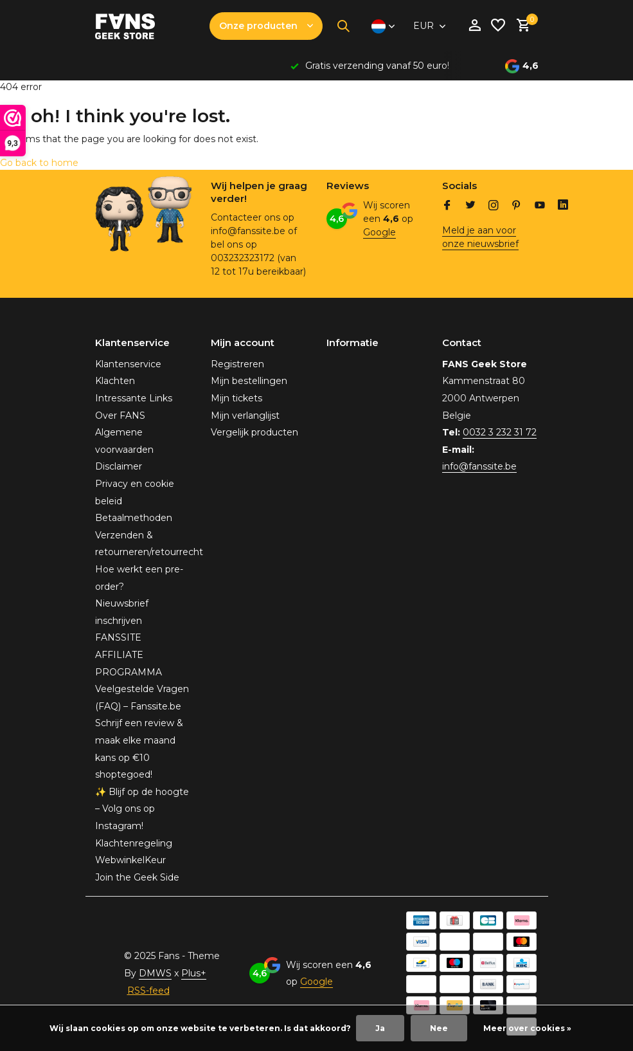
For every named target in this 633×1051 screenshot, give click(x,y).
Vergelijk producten (254, 432)
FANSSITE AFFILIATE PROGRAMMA (128, 654)
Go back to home (39, 163)
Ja (380, 1028)
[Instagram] (493, 206)
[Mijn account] (474, 26)
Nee (439, 1028)
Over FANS (120, 415)
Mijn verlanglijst (245, 415)
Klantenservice (128, 364)
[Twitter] (470, 206)
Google (379, 232)
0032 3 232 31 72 (500, 432)
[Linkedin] (563, 206)
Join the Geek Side (137, 877)
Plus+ (193, 973)
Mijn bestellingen (249, 381)
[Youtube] (540, 206)
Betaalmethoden (133, 518)
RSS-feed (148, 990)
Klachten (115, 381)
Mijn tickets (236, 398)
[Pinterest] (517, 206)
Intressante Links (133, 398)
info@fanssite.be (479, 466)
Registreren (237, 364)
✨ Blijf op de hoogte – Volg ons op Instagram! (142, 809)
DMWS (155, 973)
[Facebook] (447, 206)
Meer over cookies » (527, 1028)
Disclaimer (118, 466)
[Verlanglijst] (498, 26)
